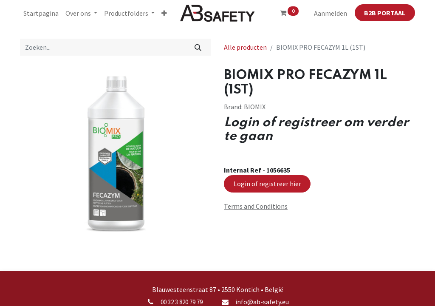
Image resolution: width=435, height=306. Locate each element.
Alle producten (245, 47)
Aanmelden (330, 13)
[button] (164, 13)
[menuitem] (41, 13)
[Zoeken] (198, 47)
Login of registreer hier (267, 183)
